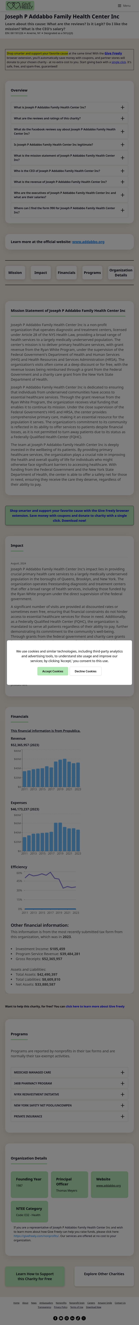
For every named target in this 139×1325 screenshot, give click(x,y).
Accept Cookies (52, 671)
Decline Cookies (85, 671)
